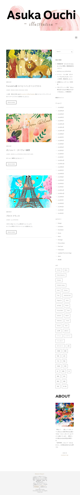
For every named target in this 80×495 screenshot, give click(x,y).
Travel (67, 320)
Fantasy (66, 290)
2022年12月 (61, 160)
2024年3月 (61, 114)
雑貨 (64, 381)
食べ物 (64, 386)
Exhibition (60, 226)
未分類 (59, 259)
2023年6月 (61, 140)
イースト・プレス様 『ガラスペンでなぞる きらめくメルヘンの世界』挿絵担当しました (65, 77)
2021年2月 (60, 213)
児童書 (58, 351)
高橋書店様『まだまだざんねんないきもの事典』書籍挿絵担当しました (65, 66)
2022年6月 (61, 173)
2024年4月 (61, 110)
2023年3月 (61, 150)
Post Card (30, 154)
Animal (58, 270)
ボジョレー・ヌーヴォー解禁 (18, 150)
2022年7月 (61, 170)
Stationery (59, 320)
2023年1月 (60, 157)
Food (58, 295)
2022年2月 (61, 183)
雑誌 (58, 381)
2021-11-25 (8, 82)
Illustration (19, 154)
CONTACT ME (64, 455)
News (17, 90)
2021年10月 (61, 193)
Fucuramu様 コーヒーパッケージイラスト (24, 86)
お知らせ (66, 330)
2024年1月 (61, 120)
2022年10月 (61, 163)
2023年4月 (61, 147)
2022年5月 (61, 177)
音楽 (58, 386)
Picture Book (61, 243)
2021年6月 (61, 203)
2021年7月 (60, 200)
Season (67, 315)
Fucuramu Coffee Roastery (27, 94)
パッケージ (67, 335)
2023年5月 (61, 144)
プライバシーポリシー (40, 485)
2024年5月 (61, 107)
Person (66, 305)
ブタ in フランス (13, 216)
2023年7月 (61, 137)
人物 (68, 346)
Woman (59, 325)
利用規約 (36, 487)
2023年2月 (61, 153)
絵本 (64, 376)
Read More (11, 102)
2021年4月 (61, 206)
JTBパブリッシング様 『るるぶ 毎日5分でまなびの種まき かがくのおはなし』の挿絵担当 (65, 89)
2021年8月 (61, 196)
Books (66, 270)
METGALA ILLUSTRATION (64, 71)
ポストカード (60, 346)
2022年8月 (61, 167)
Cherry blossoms (61, 275)
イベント (59, 335)
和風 (58, 356)
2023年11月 (61, 127)
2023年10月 (61, 130)
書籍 (63, 371)
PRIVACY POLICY (39, 474)
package (59, 305)
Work (26, 90)
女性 (64, 356)
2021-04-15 (8, 212)
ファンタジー (60, 340)
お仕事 (58, 330)
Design (13, 90)
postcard (59, 315)
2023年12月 (61, 124)
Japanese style (67, 295)
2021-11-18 (8, 146)
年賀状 (58, 366)
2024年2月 (61, 117)
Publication (61, 249)
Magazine (59, 300)
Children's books (61, 285)
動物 (65, 351)
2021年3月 (60, 210)
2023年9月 (61, 134)
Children (59, 280)
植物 (58, 376)
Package (21, 90)
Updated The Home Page (64, 253)
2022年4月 (61, 180)
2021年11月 (61, 190)
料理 (65, 366)
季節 (64, 361)
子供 (58, 361)
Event (58, 290)
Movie (25, 154)
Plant (68, 310)
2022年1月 (60, 187)
